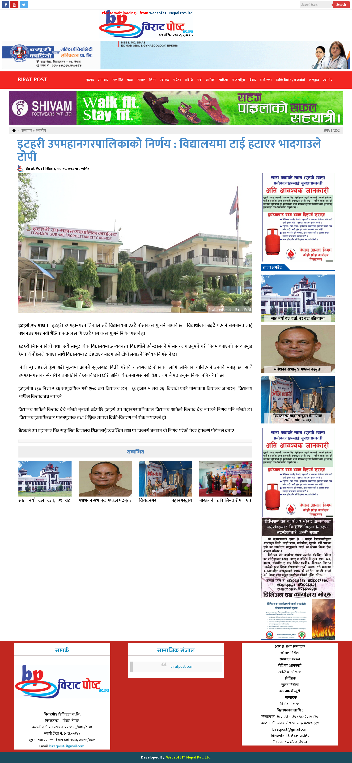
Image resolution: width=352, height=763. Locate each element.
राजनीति (117, 80)
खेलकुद (314, 80)
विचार (252, 80)
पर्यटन (177, 80)
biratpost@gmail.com (67, 746)
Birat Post (32, 79)
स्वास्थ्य (165, 80)
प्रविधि (189, 80)
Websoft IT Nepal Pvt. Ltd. (188, 757)
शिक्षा (152, 80)
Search (341, 4)
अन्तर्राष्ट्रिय (238, 80)
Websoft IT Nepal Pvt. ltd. (171, 13)
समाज (141, 80)
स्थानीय (327, 80)
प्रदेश (130, 80)
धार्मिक (210, 80)
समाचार (103, 80)
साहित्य (223, 80)
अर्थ (199, 80)
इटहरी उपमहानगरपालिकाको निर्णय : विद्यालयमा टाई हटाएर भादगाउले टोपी (169, 151)
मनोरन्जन (266, 80)
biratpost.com (182, 666)
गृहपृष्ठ (90, 80)
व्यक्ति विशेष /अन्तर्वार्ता (290, 80)
